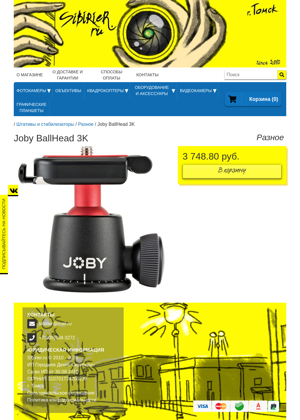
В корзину (232, 171)
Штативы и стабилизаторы (45, 124)
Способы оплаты (111, 75)
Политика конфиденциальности (61, 399)
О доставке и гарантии (67, 75)
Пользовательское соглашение (61, 392)
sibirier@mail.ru (55, 323)
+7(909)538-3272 (57, 337)
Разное (85, 124)
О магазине (30, 74)
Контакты (147, 74)
